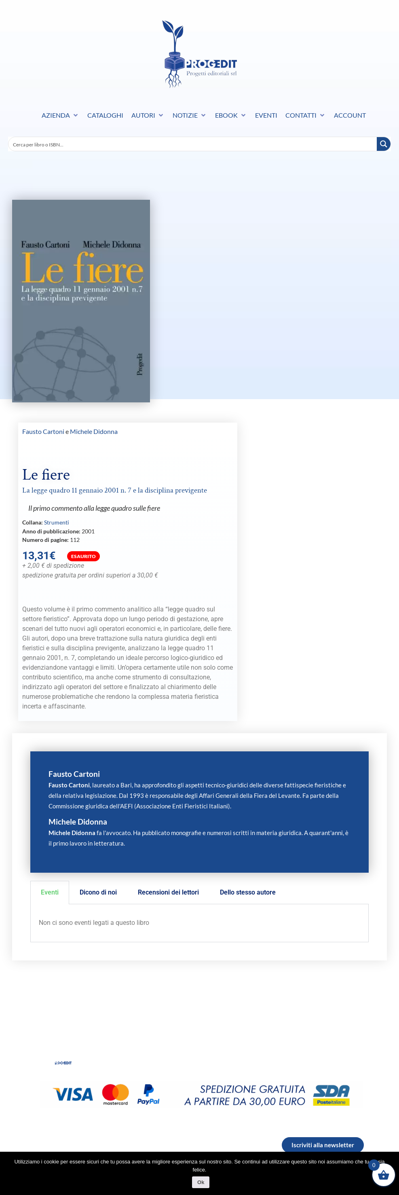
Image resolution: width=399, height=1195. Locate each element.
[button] (60, 115)
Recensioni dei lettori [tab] (168, 892)
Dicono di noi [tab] (98, 892)
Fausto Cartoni (43, 431)
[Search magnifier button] (384, 144)
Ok (201, 1183)
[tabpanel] (199, 923)
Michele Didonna (94, 431)
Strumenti (56, 522)
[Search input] (193, 144)
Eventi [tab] (50, 892)
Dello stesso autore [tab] (248, 892)
